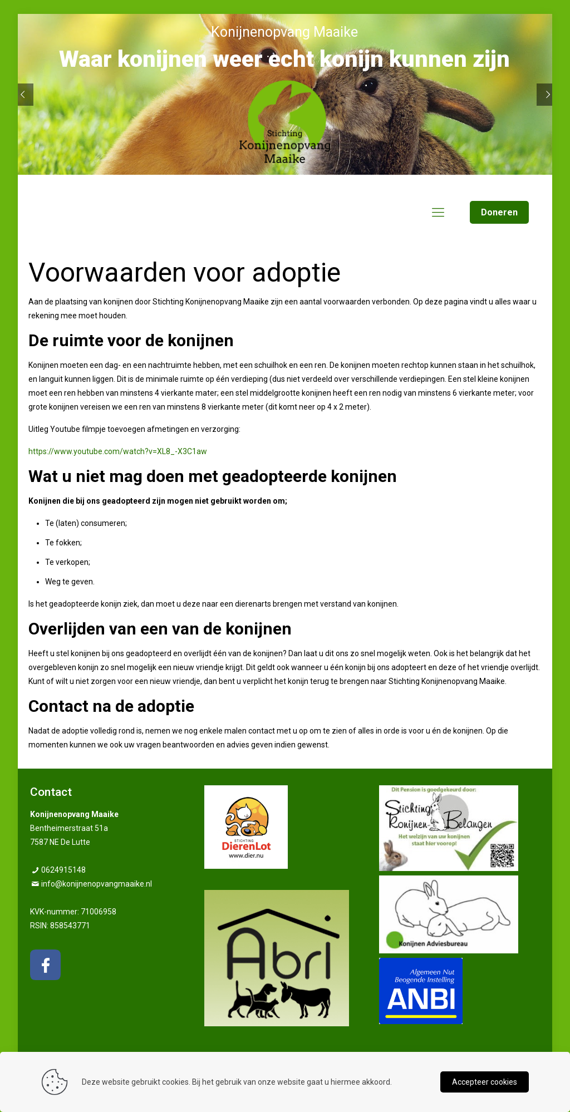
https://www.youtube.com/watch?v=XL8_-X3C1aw (117, 451)
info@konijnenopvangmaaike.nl (96, 883)
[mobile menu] (438, 212)
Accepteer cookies (484, 1081)
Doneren (499, 212)
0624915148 (63, 869)
